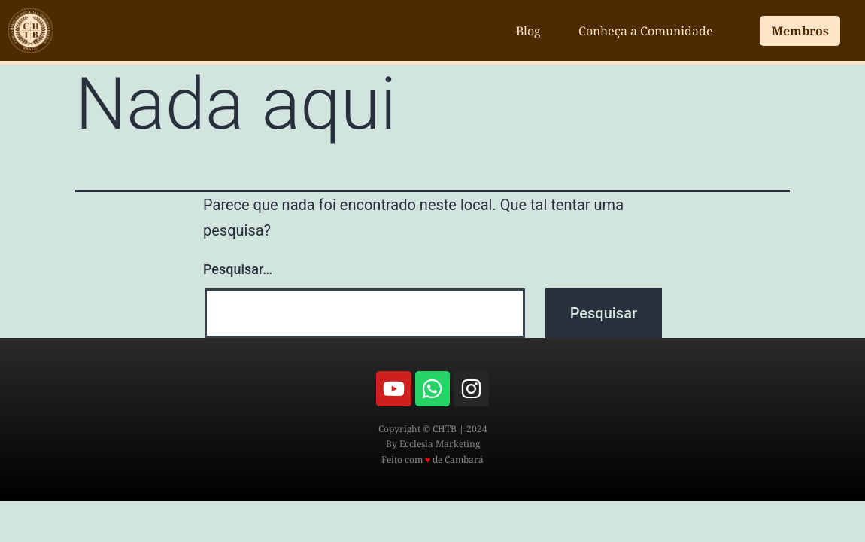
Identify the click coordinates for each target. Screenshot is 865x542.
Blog (528, 31)
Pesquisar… (237, 269)
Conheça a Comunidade (645, 31)
